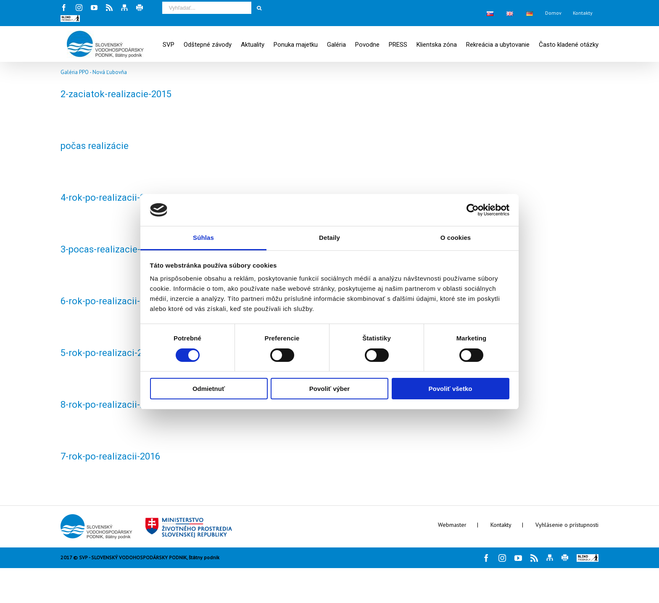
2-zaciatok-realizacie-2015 (116, 94)
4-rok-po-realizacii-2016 (110, 197)
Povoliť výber (329, 388)
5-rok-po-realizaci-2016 (109, 353)
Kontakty (500, 525)
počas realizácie (95, 146)
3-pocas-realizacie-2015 (111, 249)
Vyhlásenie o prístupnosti (566, 525)
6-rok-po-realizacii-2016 (110, 301)
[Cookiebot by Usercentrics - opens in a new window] (472, 210)
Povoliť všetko (450, 388)
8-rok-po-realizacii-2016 (110, 404)
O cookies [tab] (455, 237)
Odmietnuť (208, 388)
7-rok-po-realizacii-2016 (110, 456)
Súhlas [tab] (203, 237)
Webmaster (452, 525)
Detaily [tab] (329, 237)
